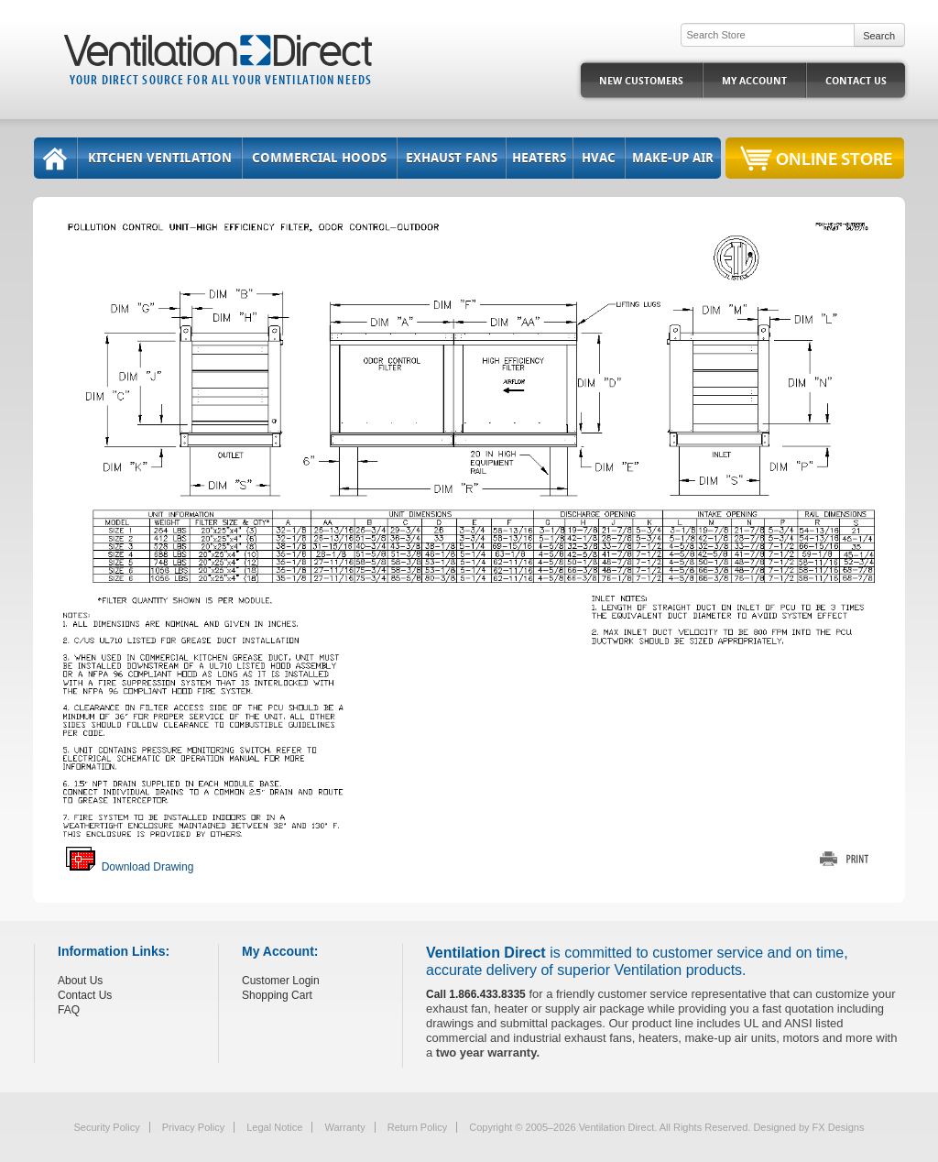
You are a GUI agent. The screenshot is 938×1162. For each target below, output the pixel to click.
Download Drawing (129, 867)
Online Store (834, 158)
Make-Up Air (673, 158)
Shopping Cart (277, 995)
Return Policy (417, 1127)
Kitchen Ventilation (160, 158)
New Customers (641, 81)
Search (879, 35)
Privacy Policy (193, 1127)
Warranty (344, 1127)
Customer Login (281, 980)
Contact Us (856, 81)
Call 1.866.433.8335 (476, 994)
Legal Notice (274, 1127)
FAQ (69, 1009)
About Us (80, 980)
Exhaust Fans (451, 158)
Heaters (539, 158)
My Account (754, 81)
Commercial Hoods (319, 158)
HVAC (599, 158)
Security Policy (107, 1127)
